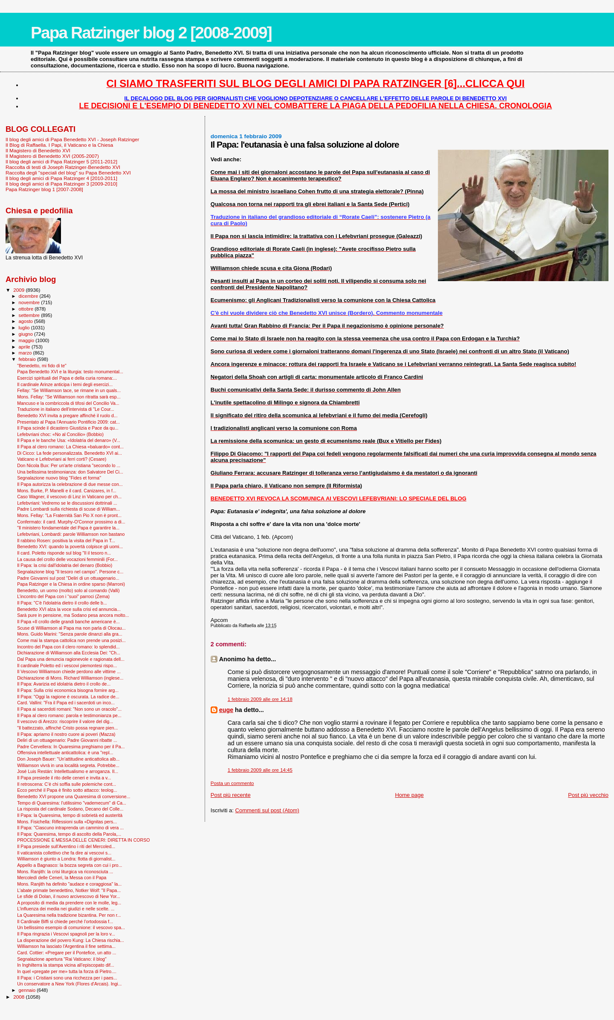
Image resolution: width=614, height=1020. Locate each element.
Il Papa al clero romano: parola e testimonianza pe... (69, 715)
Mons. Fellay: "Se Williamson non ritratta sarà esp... (68, 396)
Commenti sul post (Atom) (267, 810)
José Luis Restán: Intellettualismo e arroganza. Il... (67, 771)
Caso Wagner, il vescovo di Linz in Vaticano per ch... (69, 496)
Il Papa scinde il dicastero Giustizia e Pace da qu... (68, 427)
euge (226, 709)
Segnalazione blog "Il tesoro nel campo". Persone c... (70, 571)
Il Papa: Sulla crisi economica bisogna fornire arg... (68, 690)
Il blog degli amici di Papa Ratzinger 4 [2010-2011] (61, 178)
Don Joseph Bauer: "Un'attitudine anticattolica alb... (68, 758)
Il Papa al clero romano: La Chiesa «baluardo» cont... (70, 446)
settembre (30, 315)
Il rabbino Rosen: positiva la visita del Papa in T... (66, 540)
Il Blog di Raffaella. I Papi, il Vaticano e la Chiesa (59, 145)
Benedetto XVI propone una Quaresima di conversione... (73, 796)
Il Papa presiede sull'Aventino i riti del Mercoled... (66, 846)
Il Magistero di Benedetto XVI (38, 150)
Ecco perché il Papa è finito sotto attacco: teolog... (67, 790)
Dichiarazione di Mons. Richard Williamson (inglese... (70, 677)
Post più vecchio (588, 795)
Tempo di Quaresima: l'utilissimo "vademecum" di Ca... (71, 802)
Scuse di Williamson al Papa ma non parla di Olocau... (71, 628)
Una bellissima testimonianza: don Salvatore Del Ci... (70, 471)
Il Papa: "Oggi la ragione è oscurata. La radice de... (68, 696)
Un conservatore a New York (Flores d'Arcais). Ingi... (69, 983)
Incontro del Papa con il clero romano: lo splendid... (68, 646)
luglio (25, 327)
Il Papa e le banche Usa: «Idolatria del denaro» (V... (68, 440)
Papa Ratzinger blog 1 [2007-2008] (44, 189)
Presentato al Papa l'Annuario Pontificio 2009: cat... (68, 421)
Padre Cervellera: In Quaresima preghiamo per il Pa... (71, 746)
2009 (19, 290)
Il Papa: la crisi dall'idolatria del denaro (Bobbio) (64, 565)
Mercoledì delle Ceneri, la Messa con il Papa (61, 877)
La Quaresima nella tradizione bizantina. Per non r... (69, 915)
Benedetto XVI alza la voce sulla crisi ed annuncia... (69, 609)
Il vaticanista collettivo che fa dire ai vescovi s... (64, 852)
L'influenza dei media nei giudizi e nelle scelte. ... (65, 908)
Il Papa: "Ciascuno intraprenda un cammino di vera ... (70, 827)
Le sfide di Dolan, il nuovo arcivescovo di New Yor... (68, 896)
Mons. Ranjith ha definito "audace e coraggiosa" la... (69, 883)
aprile (25, 346)
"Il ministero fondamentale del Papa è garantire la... (68, 527)
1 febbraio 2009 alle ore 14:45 (260, 770)
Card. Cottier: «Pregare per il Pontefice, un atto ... (66, 952)
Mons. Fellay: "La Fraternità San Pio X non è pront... (69, 515)
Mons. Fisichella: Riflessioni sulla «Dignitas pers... (67, 821)
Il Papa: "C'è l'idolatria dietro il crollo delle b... (62, 602)
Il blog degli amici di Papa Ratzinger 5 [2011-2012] (61, 161)
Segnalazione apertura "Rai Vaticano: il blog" (62, 959)
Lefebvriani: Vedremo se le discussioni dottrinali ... (67, 503)
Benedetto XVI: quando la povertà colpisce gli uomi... (70, 546)
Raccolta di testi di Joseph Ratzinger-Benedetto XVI (63, 167)
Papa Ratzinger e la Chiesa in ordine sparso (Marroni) (71, 584)
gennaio (28, 990)
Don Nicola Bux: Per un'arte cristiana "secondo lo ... (68, 465)
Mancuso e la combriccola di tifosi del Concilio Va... (68, 403)
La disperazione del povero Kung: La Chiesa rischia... (70, 940)
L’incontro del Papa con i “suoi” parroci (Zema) (63, 596)
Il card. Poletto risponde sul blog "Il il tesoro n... (64, 552)
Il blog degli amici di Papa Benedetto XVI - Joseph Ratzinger (72, 139)
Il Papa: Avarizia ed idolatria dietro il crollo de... (63, 683)
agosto (27, 321)
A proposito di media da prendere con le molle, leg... (69, 902)
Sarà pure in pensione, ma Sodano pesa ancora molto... (73, 615)
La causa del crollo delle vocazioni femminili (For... (67, 559)
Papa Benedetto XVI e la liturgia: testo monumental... (70, 371)
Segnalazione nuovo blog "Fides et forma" (59, 477)
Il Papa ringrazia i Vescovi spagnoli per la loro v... (66, 933)
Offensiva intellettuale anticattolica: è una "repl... (65, 752)
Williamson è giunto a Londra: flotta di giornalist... (66, 858)
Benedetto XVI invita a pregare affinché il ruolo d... (67, 415)
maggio (27, 340)
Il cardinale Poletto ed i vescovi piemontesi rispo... (67, 665)
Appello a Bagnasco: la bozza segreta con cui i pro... (69, 865)
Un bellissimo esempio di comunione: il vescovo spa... (71, 927)
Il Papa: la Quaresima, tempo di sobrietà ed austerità (69, 815)
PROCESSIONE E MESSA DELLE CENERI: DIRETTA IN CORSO (83, 840)
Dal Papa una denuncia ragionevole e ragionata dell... (71, 659)
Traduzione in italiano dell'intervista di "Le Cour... (65, 409)
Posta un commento (232, 783)
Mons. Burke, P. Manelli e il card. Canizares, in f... (66, 490)
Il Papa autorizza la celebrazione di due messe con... (70, 484)
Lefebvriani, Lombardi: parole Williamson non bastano (71, 534)
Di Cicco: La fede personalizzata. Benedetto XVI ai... (69, 453)
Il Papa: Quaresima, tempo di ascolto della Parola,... (69, 834)
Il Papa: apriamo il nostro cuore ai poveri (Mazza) (66, 734)
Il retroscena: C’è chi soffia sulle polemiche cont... (66, 784)
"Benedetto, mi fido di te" (42, 365)
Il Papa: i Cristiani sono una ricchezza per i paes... (67, 977)
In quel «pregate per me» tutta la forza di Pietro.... (66, 971)
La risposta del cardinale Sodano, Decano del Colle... (70, 808)
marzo (26, 352)
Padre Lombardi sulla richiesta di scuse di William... (68, 508)
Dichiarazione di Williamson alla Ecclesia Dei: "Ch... (68, 652)
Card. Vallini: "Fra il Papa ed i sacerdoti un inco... (66, 702)
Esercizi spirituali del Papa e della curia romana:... (67, 378)
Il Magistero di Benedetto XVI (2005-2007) (52, 156)
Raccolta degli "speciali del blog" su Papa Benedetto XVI (68, 172)
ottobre (27, 308)
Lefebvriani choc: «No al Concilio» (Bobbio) (60, 434)
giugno (27, 334)
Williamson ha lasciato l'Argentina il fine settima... (66, 946)
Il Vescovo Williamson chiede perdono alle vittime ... (69, 671)
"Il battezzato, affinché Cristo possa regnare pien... (67, 727)
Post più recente (231, 795)
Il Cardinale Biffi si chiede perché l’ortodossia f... (65, 921)
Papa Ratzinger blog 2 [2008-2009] (151, 32)
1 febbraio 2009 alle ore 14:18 (260, 699)
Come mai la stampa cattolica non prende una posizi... (71, 640)
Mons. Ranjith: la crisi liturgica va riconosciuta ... (65, 871)
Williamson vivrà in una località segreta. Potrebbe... (68, 765)
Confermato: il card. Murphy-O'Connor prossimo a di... (71, 521)
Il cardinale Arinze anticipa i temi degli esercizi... (65, 384)
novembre (30, 302)
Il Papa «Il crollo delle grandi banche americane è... (68, 621)
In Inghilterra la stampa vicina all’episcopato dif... (65, 965)
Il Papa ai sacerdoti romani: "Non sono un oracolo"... (69, 709)
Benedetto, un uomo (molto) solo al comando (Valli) (68, 590)
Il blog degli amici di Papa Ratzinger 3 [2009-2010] (61, 183)
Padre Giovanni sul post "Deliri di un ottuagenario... (68, 578)
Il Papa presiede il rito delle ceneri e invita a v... (64, 777)
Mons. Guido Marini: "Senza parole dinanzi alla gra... (69, 633)
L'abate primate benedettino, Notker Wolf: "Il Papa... (69, 890)
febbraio (28, 359)
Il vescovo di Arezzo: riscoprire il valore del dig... (65, 721)
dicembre (29, 296)
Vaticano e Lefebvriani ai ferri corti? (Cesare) (61, 459)
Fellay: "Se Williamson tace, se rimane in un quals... (69, 390)
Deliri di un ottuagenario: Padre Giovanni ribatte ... (67, 740)
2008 (19, 997)
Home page (409, 795)
